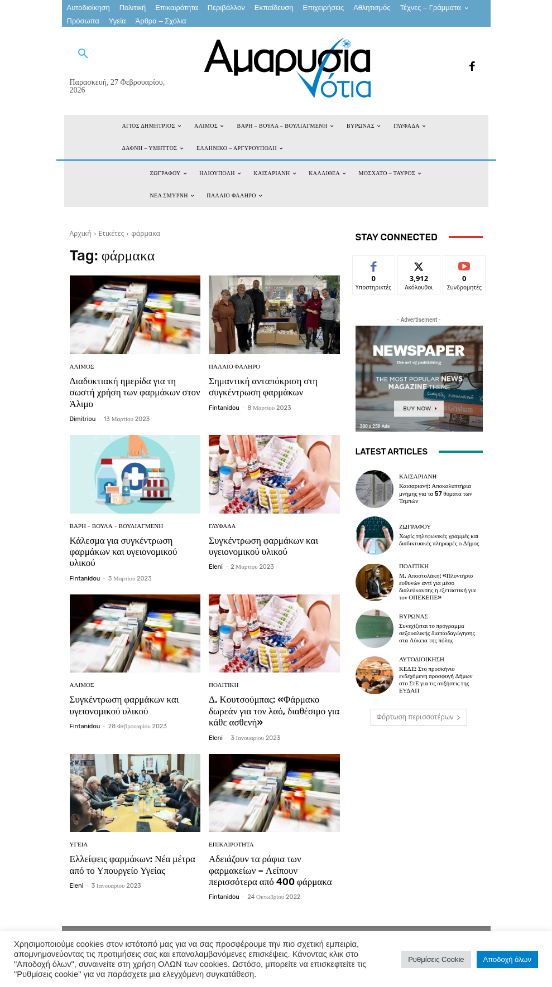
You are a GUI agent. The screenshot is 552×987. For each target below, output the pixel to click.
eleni (216, 566)
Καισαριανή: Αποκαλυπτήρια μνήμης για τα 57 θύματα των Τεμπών (435, 493)
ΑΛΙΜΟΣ (82, 367)
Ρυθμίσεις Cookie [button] (436, 959)
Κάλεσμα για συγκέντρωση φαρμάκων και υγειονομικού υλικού (123, 552)
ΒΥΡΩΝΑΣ (413, 616)
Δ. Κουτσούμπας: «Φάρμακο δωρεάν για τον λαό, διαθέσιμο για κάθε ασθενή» (274, 711)
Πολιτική (223, 686)
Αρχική (81, 233)
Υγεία (79, 844)
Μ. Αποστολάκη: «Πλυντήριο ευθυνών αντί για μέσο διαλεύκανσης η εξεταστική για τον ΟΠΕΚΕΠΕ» (437, 587)
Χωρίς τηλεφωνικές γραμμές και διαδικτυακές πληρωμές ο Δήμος (439, 540)
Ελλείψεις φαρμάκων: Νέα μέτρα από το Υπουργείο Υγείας (132, 864)
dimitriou (83, 419)
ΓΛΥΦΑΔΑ (222, 526)
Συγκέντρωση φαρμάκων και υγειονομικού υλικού (263, 546)
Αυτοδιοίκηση (421, 659)
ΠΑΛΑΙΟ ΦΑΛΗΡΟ (234, 367)
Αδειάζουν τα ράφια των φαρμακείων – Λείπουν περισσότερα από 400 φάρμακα (270, 870)
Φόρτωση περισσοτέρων (419, 717)
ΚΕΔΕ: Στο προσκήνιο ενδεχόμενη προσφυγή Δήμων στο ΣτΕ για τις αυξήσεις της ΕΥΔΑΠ (436, 680)
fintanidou (224, 408)
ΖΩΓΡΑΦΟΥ (415, 527)
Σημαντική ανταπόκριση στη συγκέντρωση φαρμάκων (263, 386)
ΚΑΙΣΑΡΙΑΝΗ (418, 476)
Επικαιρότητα (231, 844)
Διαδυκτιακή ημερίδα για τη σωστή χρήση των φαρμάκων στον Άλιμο (135, 392)
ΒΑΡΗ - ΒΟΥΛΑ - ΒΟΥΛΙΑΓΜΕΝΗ (116, 526)
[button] (83, 54)
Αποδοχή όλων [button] (507, 959)
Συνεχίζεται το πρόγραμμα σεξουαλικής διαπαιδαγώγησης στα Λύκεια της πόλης (437, 633)
